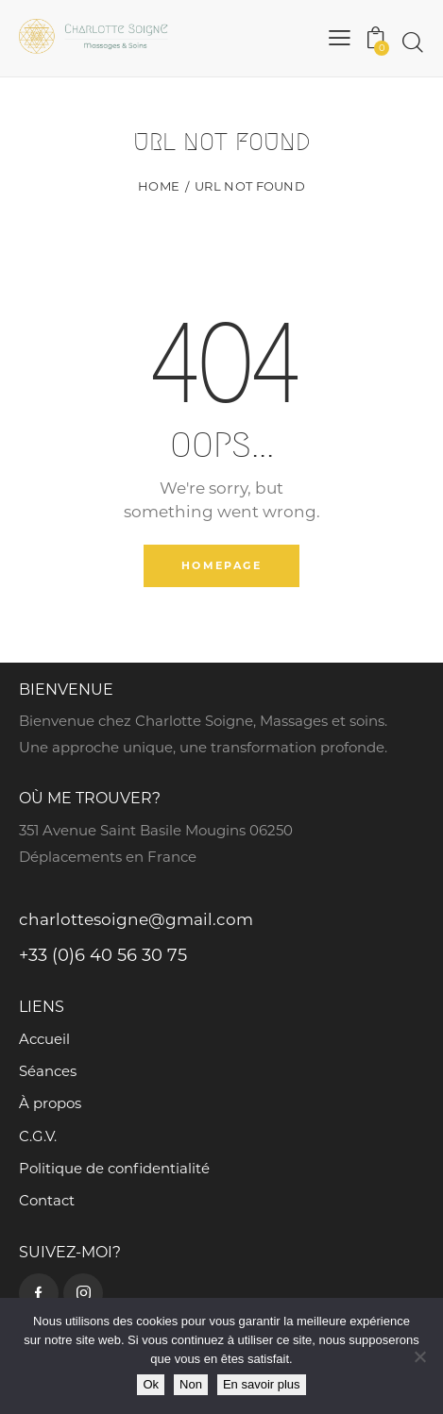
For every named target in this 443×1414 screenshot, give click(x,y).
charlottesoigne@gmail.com (136, 919)
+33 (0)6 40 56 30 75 (103, 955)
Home (158, 186)
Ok (151, 1384)
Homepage (221, 565)
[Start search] (412, 42)
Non (190, 1384)
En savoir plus (261, 1384)
